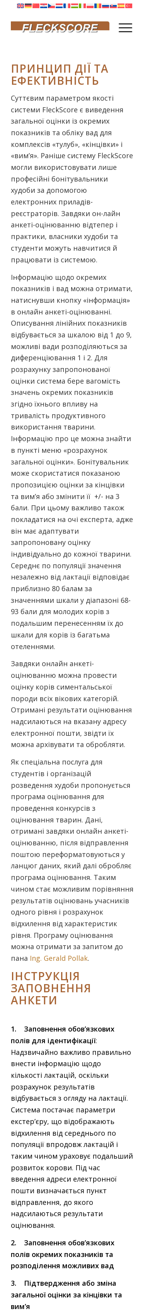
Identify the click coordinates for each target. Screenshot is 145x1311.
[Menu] (125, 27)
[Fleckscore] (60, 27)
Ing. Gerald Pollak (59, 958)
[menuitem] (125, 27)
